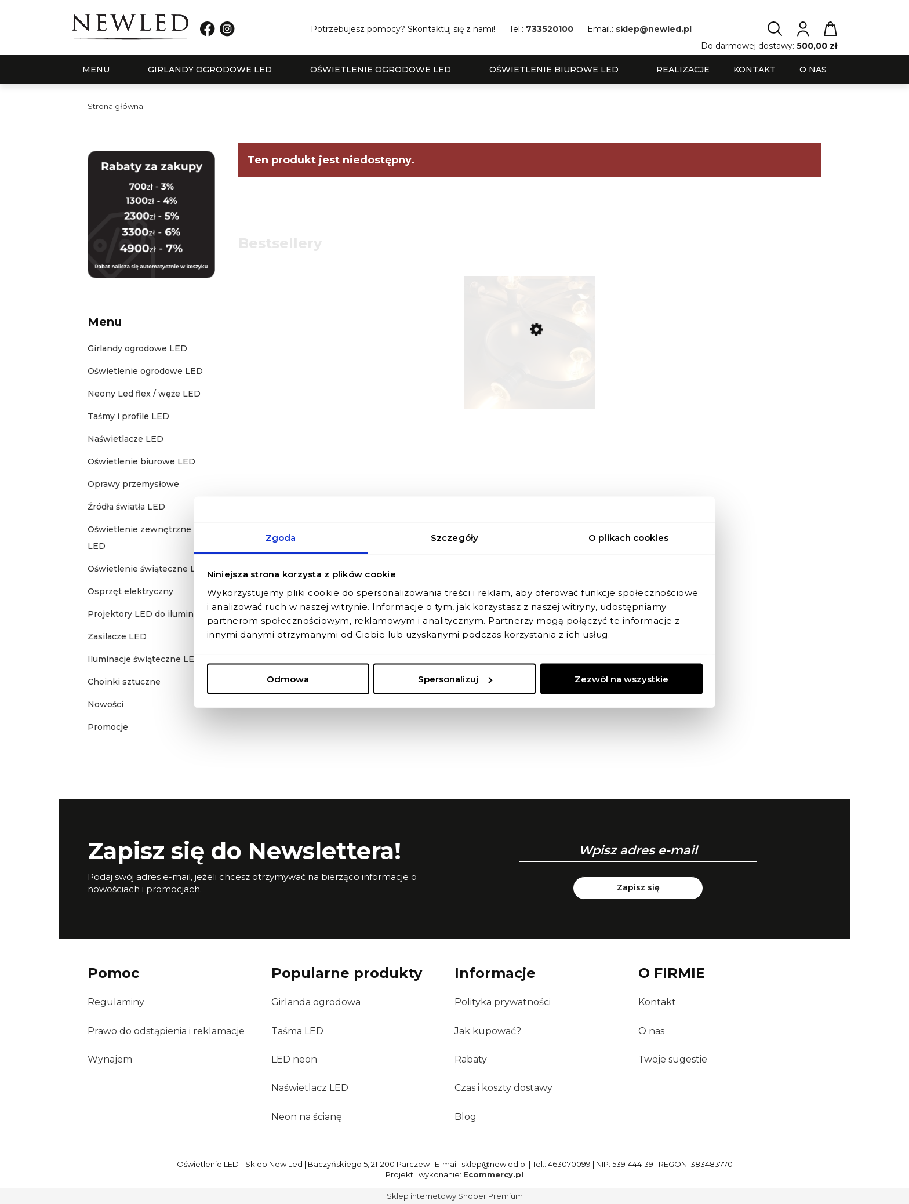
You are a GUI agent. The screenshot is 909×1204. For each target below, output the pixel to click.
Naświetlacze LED (125, 439)
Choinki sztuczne (124, 681)
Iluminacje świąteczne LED (144, 659)
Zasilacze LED (117, 636)
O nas (651, 1030)
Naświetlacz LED (309, 1087)
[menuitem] (96, 70)
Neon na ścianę (306, 1116)
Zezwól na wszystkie (621, 679)
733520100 (549, 29)
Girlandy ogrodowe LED (137, 348)
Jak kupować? (487, 1030)
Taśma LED (297, 1030)
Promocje (108, 727)
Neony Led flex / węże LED (144, 393)
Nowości (105, 704)
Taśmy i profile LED (128, 416)
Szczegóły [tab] (454, 537)
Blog (465, 1116)
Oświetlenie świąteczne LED (148, 568)
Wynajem (110, 1059)
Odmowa (288, 679)
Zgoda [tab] (281, 537)
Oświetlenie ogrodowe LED (145, 371)
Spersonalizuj (455, 679)
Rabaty (470, 1059)
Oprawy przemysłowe (133, 484)
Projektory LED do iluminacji (148, 614)
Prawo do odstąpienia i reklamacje (166, 1030)
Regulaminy (116, 1001)
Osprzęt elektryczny (130, 591)
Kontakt (657, 1001)
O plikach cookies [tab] (628, 537)
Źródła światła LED (126, 506)
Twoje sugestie (672, 1059)
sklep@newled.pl (654, 29)
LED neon (294, 1059)
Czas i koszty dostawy (503, 1087)
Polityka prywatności (502, 1001)
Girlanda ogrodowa (316, 1001)
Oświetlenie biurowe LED (141, 461)
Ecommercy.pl (493, 1174)
